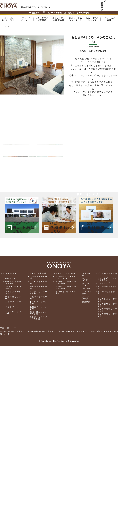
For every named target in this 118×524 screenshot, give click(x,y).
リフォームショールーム (64, 452)
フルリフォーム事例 (38, 456)
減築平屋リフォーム (13, 476)
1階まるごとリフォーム (13, 466)
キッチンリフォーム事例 (38, 471)
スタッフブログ (86, 476)
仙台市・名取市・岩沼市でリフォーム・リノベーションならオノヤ (8, 5)
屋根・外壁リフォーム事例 (38, 491)
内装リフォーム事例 (38, 466)
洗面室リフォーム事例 (38, 486)
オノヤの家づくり (48, 27)
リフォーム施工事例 (36, 452)
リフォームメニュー (12, 453)
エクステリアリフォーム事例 (38, 496)
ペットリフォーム (13, 486)
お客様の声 (86, 453)
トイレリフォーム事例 (38, 481)
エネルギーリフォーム (13, 491)
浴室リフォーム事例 (38, 476)
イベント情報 (86, 471)
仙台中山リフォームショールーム (66, 456)
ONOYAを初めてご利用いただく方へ (62, 5)
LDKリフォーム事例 (38, 461)
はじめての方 (86, 463)
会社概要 (86, 480)
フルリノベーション (13, 471)
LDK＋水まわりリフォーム (13, 461)
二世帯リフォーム (13, 481)
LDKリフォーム (12, 457)
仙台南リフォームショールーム (66, 466)
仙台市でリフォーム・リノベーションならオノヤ (21, 27)
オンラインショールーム (66, 471)
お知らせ (86, 467)
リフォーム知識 (86, 458)
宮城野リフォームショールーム (66, 461)
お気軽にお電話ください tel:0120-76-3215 (84, 5)
